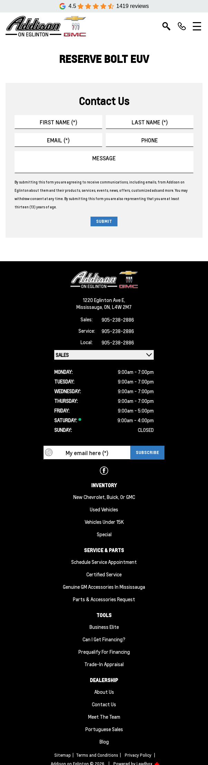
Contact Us (104, 704)
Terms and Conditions (97, 755)
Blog (104, 741)
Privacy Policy (138, 755)
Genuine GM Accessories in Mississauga (104, 587)
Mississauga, (90, 307)
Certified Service (104, 574)
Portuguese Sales (104, 729)
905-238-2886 (118, 320)
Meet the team (104, 717)
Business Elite (104, 627)
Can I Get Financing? (104, 639)
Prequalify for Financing (104, 652)
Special (104, 534)
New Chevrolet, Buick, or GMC (104, 497)
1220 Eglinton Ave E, (104, 300)
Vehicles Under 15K (104, 522)
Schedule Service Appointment (104, 562)
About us (104, 692)
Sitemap (62, 755)
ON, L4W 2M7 (118, 307)
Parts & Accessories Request (104, 599)
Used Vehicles (104, 509)
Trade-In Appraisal (104, 664)
